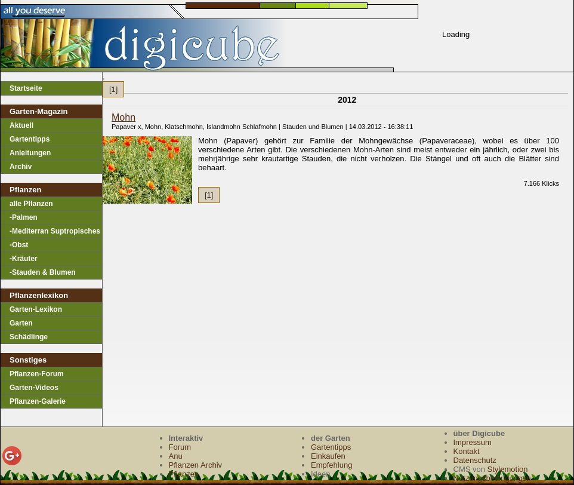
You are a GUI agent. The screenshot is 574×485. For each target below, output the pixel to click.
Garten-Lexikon (36, 309)
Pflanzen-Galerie (38, 401)
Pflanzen (184, 473)
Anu (176, 456)
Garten (21, 323)
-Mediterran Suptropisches (55, 231)
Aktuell (21, 125)
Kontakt (466, 451)
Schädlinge (29, 337)
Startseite (26, 88)
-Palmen (24, 217)
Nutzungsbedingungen (492, 478)
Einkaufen (328, 456)
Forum (180, 447)
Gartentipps (30, 139)
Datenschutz (474, 460)
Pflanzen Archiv (196, 465)
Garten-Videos (34, 387)
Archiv (21, 166)
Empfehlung (331, 465)
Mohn (123, 117)
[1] (113, 89)
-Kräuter (24, 258)
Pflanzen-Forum (37, 374)
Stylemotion (507, 469)
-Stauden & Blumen (43, 272)
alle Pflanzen (31, 203)
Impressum (472, 442)
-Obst (19, 245)
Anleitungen (30, 153)
